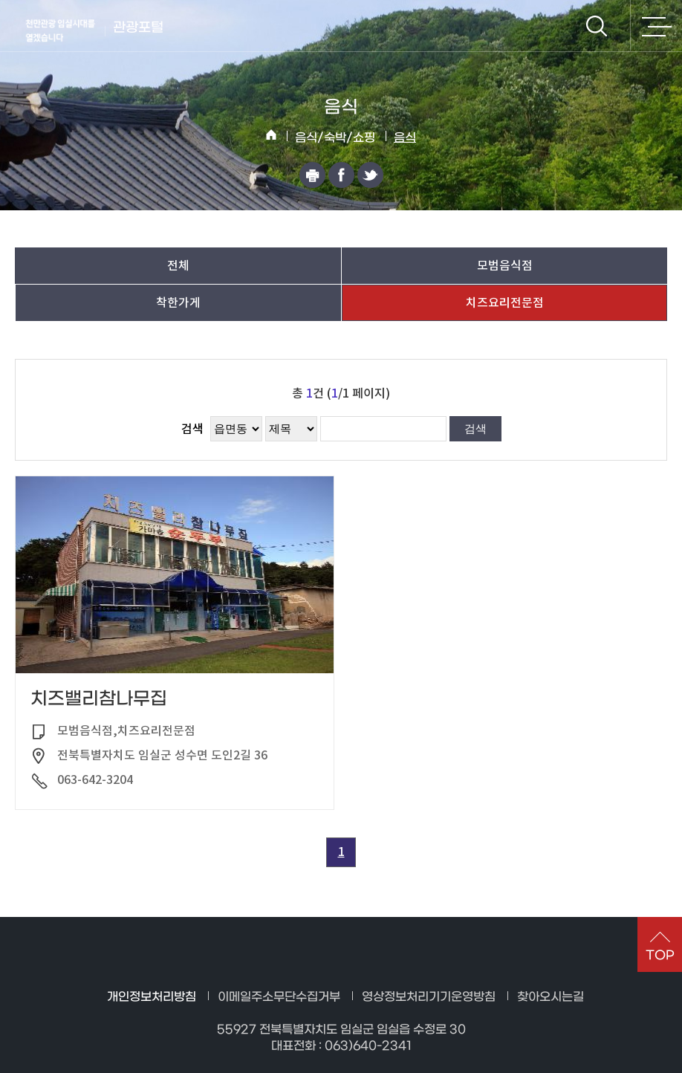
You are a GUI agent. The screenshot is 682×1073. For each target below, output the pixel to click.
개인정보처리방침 (151, 997)
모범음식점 (505, 265)
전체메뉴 (656, 25)
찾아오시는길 (550, 997)
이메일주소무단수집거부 (279, 997)
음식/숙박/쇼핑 (335, 138)
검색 (596, 26)
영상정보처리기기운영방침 (429, 997)
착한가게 (178, 302)
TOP (660, 955)
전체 (178, 265)
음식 (405, 138)
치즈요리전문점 (505, 302)
